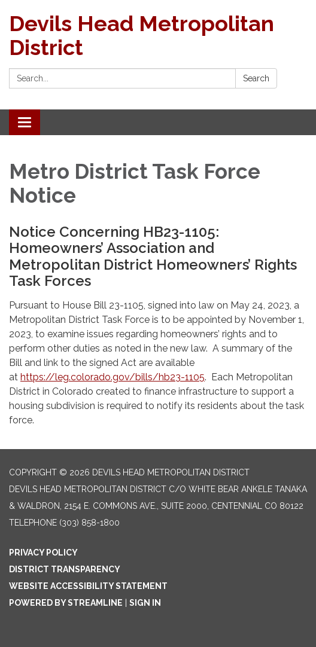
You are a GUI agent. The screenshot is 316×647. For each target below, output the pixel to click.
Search (256, 78)
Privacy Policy (43, 552)
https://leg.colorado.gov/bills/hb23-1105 (112, 377)
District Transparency (64, 569)
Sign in (145, 603)
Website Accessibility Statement (88, 586)
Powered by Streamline (66, 603)
